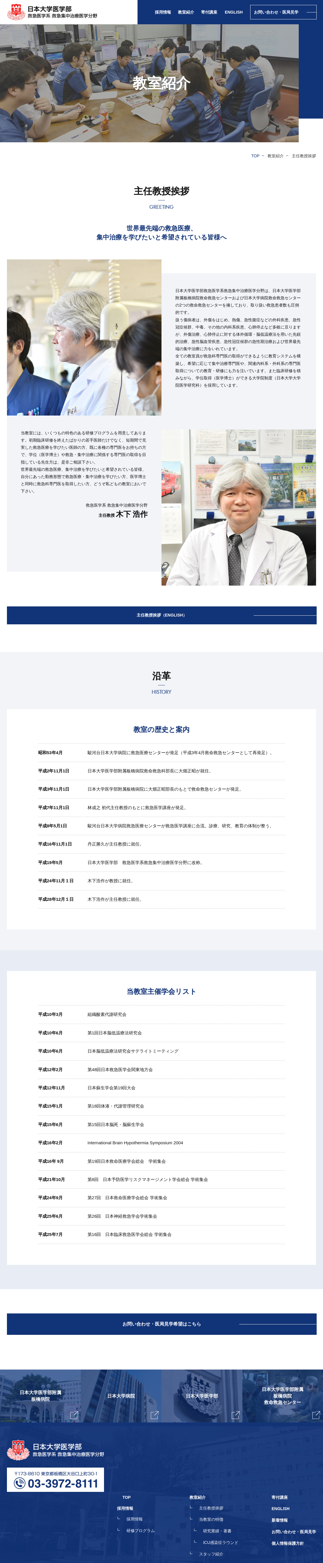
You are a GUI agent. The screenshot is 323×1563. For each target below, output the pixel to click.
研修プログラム (152, 1496)
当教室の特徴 (217, 1485)
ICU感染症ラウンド (226, 1506)
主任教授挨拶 (217, 1475)
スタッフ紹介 (217, 1516)
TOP (255, 156)
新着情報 (280, 1485)
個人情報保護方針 (288, 1506)
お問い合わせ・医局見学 (294, 1496)
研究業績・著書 (223, 1496)
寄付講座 (209, 12)
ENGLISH (234, 12)
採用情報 (146, 1485)
